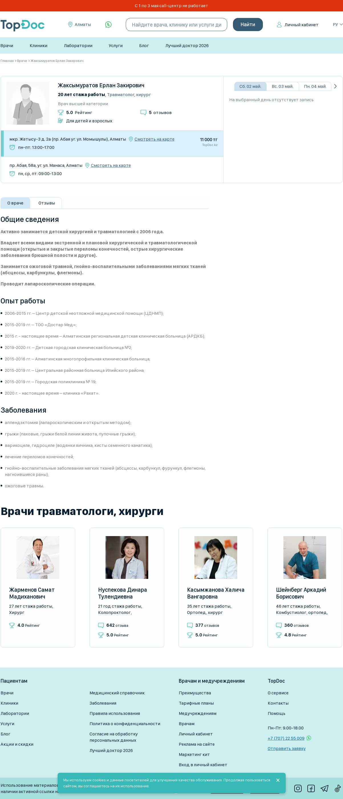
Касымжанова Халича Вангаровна (216, 593)
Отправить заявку (287, 748)
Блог (144, 45)
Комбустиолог (291, 612)
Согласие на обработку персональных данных (114, 737)
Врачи (6, 45)
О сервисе (278, 692)
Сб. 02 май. (250, 86)
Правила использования (115, 713)
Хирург (143, 94)
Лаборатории (78, 45)
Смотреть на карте (154, 139)
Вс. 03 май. (282, 86)
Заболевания (103, 703)
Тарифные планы (196, 703)
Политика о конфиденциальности (125, 723)
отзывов (160, 112)
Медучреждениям (197, 713)
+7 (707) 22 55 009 (286, 738)
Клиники (38, 45)
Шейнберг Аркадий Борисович (301, 593)
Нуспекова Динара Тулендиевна (122, 593)
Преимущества (195, 692)
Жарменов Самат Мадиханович (32, 593)
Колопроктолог (114, 612)
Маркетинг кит (194, 754)
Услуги (116, 45)
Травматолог (120, 94)
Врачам (186, 723)
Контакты (278, 703)
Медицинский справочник (117, 692)
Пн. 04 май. (315, 86)
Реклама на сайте (197, 744)
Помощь (276, 713)
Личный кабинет (301, 24)
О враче (15, 203)
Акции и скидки (17, 744)
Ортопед (196, 612)
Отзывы (46, 203)
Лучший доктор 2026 (187, 45)
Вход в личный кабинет (203, 764)
